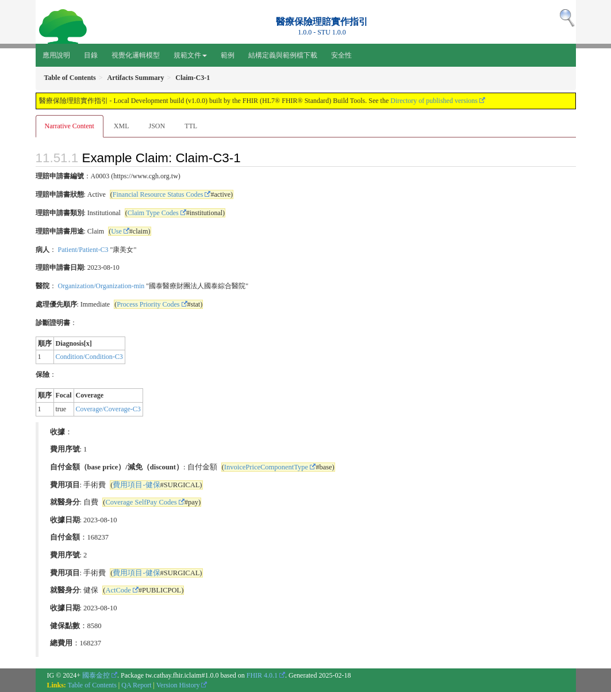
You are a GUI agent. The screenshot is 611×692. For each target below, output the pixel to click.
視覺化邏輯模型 (136, 55)
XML (121, 126)
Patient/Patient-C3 (83, 250)
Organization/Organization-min (101, 286)
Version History (178, 685)
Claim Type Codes (153, 213)
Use (116, 231)
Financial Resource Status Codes (158, 194)
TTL (191, 126)
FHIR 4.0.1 (262, 675)
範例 (228, 55)
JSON (156, 126)
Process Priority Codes (148, 304)
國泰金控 (96, 675)
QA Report (136, 685)
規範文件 (190, 55)
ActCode (117, 590)
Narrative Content (69, 126)
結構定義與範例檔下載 (282, 55)
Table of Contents (92, 685)
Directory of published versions (434, 101)
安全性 (341, 55)
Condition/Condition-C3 (89, 357)
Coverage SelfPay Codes (140, 502)
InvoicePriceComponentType (266, 467)
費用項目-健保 (136, 485)
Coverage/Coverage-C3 (108, 409)
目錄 (91, 55)
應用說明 (56, 55)
